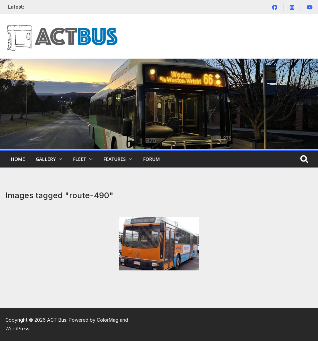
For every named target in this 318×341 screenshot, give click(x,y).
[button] (59, 159)
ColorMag (107, 320)
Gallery (46, 159)
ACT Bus (56, 320)
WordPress (17, 328)
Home (18, 159)
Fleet (79, 159)
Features (114, 159)
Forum (151, 159)
